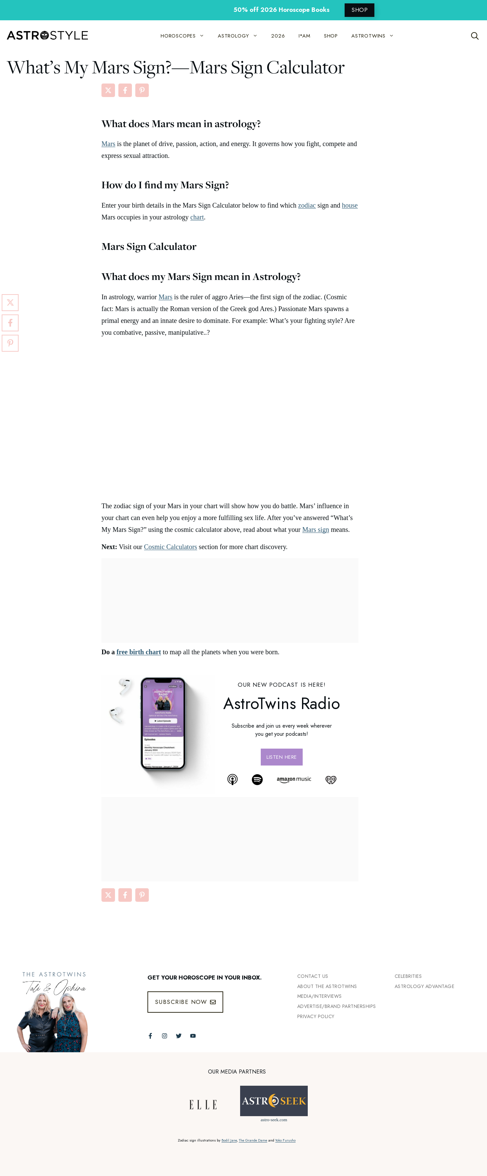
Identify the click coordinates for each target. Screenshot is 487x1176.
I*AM (304, 36)
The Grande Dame (253, 1140)
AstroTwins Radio (281, 703)
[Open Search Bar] (475, 36)
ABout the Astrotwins (327, 986)
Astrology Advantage (425, 986)
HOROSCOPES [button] (186, 36)
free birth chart (138, 652)
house (350, 205)
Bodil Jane (229, 1140)
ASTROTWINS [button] (376, 36)
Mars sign (315, 529)
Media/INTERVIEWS (319, 996)
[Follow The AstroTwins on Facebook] (150, 1036)
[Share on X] (108, 90)
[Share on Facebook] (125, 90)
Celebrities (408, 976)
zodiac (307, 205)
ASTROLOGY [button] (241, 36)
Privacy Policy (315, 1016)
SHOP (359, 10)
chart (197, 217)
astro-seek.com (274, 1119)
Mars (108, 143)
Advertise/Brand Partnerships (336, 1006)
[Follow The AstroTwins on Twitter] (179, 1036)
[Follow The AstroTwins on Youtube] (193, 1036)
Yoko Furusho (285, 1140)
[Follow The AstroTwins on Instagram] (164, 1036)
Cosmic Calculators (170, 546)
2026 (278, 36)
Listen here (281, 757)
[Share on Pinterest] (142, 90)
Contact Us (312, 976)
